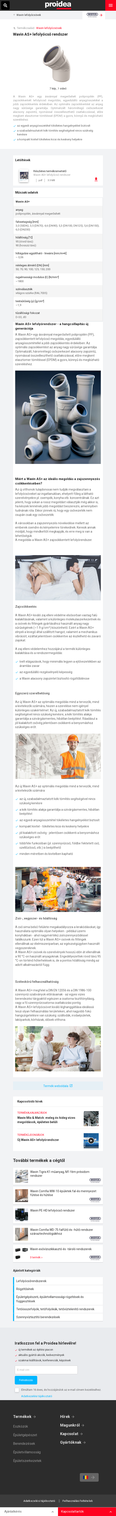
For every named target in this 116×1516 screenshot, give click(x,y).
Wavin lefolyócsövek (28, 15)
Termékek (22, 1416)
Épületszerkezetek (27, 1461)
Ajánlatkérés (13, 1511)
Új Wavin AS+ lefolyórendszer (58, 1142)
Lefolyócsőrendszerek (58, 1281)
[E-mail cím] (46, 1370)
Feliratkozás (26, 1380)
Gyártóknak (70, 1442)
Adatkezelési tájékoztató (36, 1396)
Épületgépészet (25, 1435)
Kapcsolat (69, 1433)
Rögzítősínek (58, 1289)
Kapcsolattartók (72, 1511)
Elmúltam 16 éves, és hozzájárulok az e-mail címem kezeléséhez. (61, 1389)
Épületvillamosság (27, 1452)
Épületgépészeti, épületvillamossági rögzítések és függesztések (58, 1299)
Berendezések (24, 1444)
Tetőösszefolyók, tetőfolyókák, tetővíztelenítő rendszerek (58, 1309)
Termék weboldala (55, 1086)
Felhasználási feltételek (77, 1500)
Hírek (65, 1416)
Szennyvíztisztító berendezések (58, 1317)
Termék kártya (58, 1176)
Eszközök (20, 1426)
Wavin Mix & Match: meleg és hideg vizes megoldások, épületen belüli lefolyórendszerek (58, 1120)
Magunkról (70, 1425)
